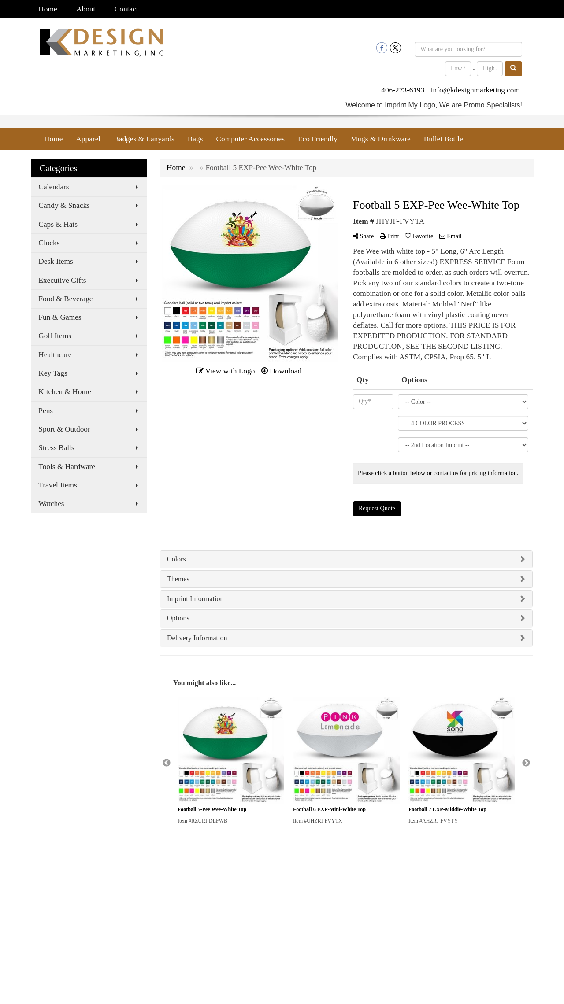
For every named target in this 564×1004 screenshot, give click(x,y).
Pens (45, 410)
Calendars (53, 187)
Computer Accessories (250, 139)
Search (38, 911)
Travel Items (57, 485)
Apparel (88, 139)
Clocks (48, 243)
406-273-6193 (402, 90)
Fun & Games (59, 317)
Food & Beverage (65, 299)
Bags (195, 139)
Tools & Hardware (66, 466)
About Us (42, 886)
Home (47, 9)
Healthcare (54, 355)
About (85, 9)
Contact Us (43, 898)
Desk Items (55, 261)
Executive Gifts (62, 280)
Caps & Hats (58, 224)
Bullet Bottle (443, 139)
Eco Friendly (318, 139)
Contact (126, 9)
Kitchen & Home (64, 392)
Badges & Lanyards (144, 139)
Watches (51, 503)
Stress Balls (56, 447)
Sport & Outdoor (64, 429)
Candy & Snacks (63, 205)
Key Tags (52, 373)
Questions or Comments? (69, 927)
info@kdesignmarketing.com (475, 90)
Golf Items (54, 336)
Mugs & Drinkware (381, 139)
